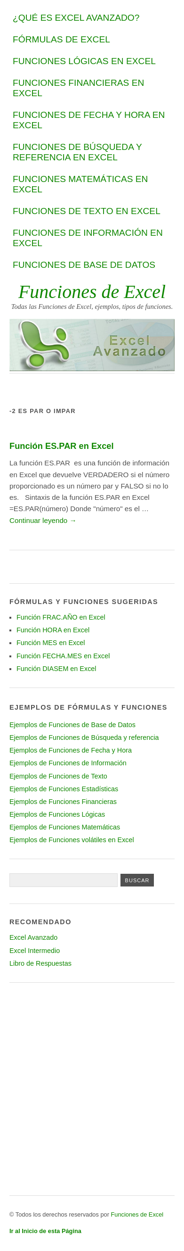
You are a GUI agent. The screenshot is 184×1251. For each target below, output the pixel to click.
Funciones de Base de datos (84, 265)
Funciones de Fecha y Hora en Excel (89, 120)
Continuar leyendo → (43, 520)
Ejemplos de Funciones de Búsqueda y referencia (84, 737)
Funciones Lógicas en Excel (84, 61)
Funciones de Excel (92, 291)
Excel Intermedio (34, 950)
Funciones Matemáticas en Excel (80, 184)
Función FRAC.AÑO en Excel (60, 617)
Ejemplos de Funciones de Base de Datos (72, 725)
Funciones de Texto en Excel (86, 211)
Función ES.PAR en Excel (61, 446)
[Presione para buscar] (137, 880)
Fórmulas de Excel (61, 39)
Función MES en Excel (50, 642)
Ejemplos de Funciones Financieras (63, 801)
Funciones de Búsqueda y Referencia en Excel (77, 152)
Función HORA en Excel (52, 630)
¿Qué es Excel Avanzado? (76, 18)
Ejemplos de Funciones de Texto (58, 776)
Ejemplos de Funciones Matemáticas (64, 827)
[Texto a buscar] (63, 880)
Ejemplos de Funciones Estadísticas (63, 789)
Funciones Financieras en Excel (78, 88)
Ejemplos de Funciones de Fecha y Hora (70, 750)
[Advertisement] (92, 1089)
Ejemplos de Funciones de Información (68, 763)
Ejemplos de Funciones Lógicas (57, 814)
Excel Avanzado (33, 937)
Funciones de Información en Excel (88, 238)
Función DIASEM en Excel (56, 668)
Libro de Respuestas (40, 963)
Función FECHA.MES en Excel (63, 656)
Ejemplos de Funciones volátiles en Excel (71, 840)
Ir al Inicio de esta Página (45, 1230)
